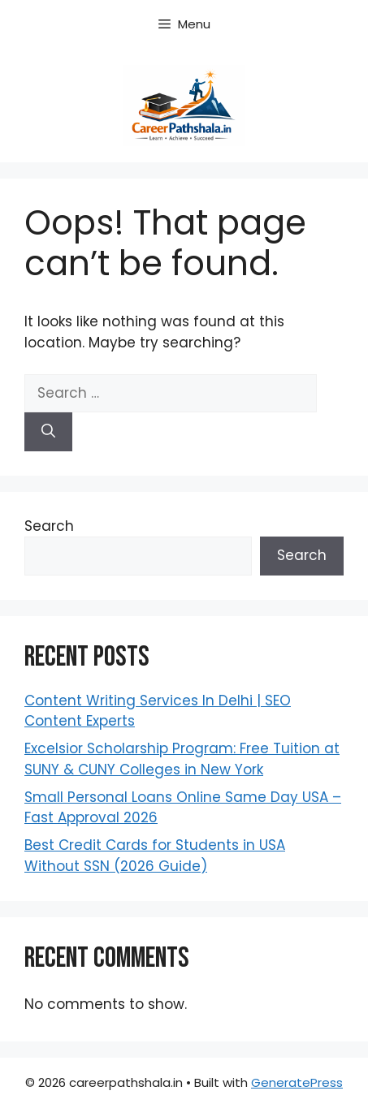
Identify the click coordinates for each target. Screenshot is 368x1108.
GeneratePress (297, 1082)
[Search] (48, 431)
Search (49, 526)
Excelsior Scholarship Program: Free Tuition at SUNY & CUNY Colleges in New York (182, 759)
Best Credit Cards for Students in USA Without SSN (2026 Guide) (154, 855)
